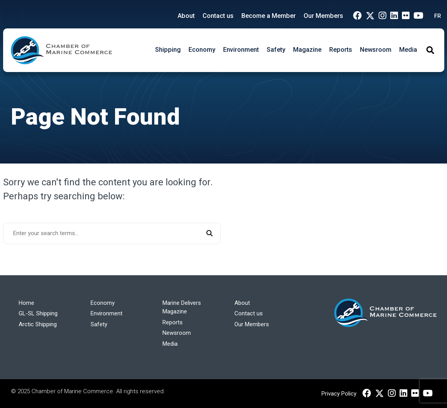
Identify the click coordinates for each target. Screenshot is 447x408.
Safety (276, 49)
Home (26, 302)
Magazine (307, 49)
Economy (202, 49)
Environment (241, 49)
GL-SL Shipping (38, 313)
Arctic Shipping (38, 324)
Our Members (323, 15)
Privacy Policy (338, 393)
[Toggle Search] (430, 50)
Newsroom (375, 49)
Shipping (168, 49)
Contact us (218, 15)
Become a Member (268, 15)
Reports (340, 49)
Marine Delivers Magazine (181, 307)
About (186, 15)
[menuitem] (435, 16)
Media (408, 49)
